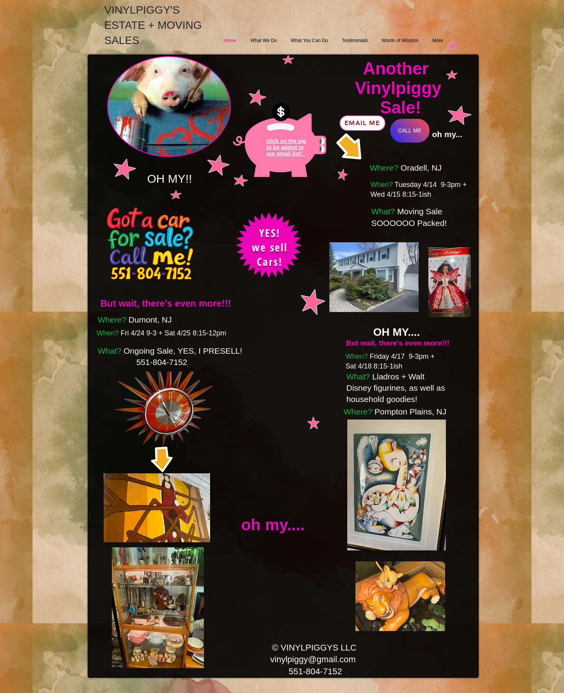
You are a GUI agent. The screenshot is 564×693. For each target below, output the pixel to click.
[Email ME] (362, 123)
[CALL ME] (410, 131)
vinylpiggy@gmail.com (312, 659)
